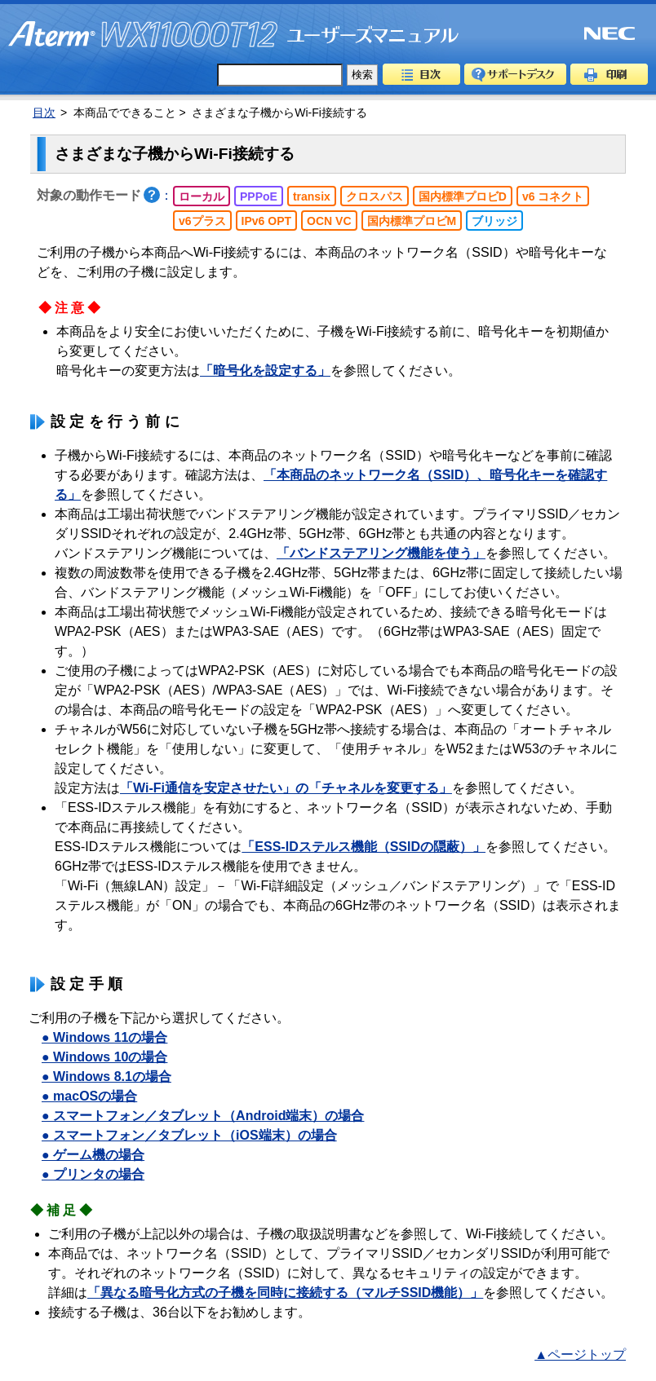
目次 (421, 74)
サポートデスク (515, 74)
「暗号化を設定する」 (265, 370)
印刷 (609, 74)
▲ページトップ (580, 1354)
